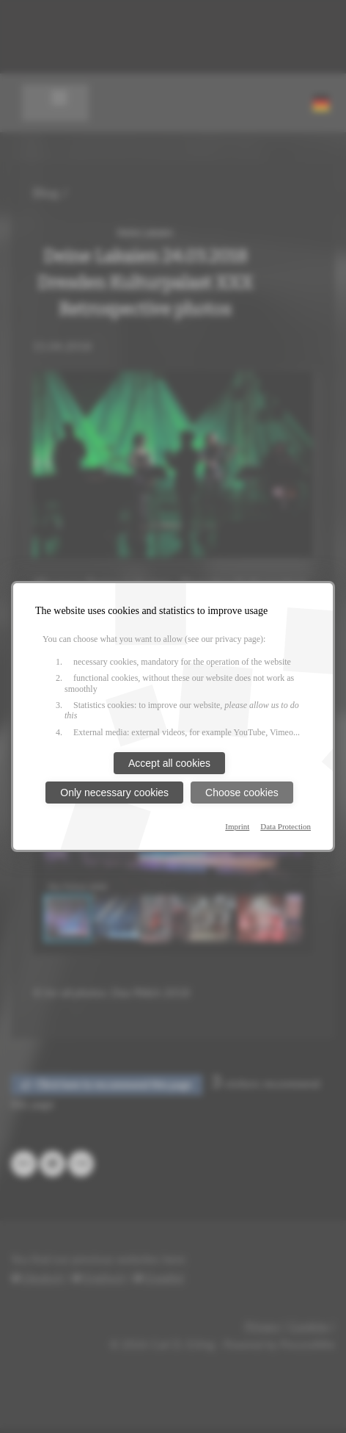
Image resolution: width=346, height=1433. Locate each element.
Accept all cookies (169, 763)
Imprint (237, 826)
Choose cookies (242, 792)
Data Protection (285, 826)
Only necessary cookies (114, 792)
